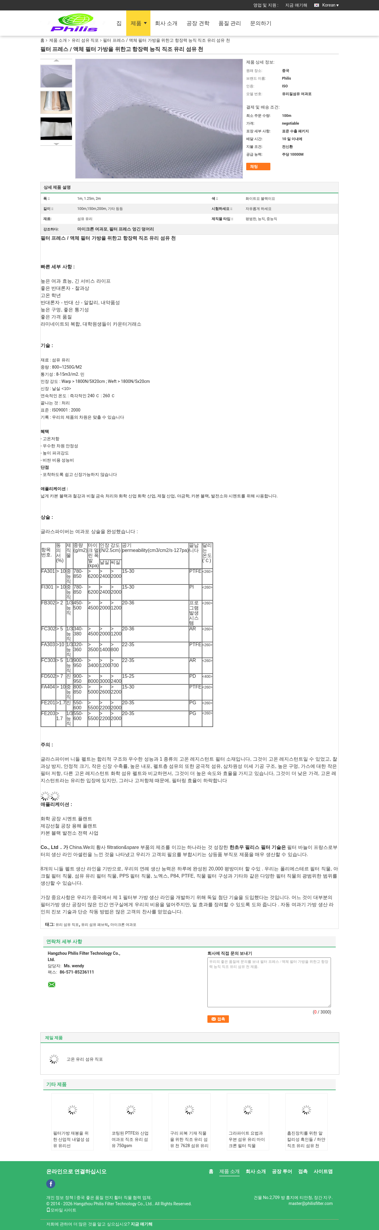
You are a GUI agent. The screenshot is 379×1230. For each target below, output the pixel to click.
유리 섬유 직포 (85, 40)
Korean (330, 5)
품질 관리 (229, 23)
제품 (136, 23)
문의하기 (261, 23)
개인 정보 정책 (59, 1197)
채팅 (254, 166)
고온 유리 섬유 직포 (85, 1059)
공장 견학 (198, 23)
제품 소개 (58, 40)
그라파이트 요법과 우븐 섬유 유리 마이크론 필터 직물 (247, 1139)
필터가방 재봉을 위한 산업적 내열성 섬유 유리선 (71, 1139)
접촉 (303, 1171)
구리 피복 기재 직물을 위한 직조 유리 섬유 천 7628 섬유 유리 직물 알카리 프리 (189, 1142)
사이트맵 (323, 1171)
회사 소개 (166, 23)
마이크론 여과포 (123, 925)
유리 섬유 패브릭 (94, 925)
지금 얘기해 (296, 5)
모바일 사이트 (61, 1210)
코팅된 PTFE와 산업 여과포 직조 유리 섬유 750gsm (130, 1139)
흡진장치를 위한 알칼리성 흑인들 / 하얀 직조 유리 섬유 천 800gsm (306, 1142)
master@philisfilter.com (311, 1203)
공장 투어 (282, 1171)
